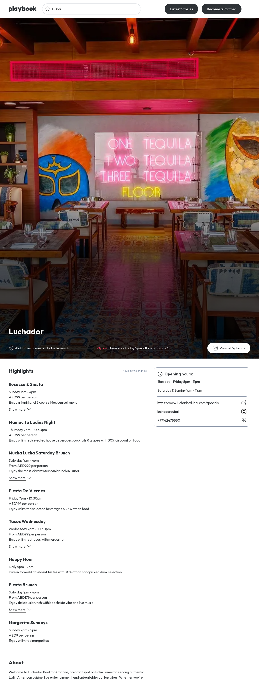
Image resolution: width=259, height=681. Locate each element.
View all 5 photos (229, 348)
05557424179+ (168, 420)
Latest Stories (181, 9)
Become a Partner (221, 9)
